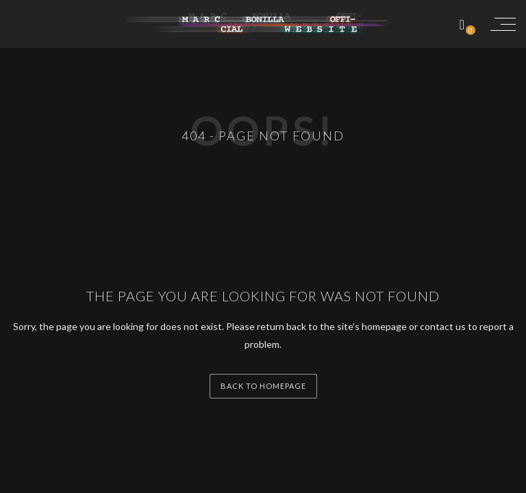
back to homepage (263, 385)
